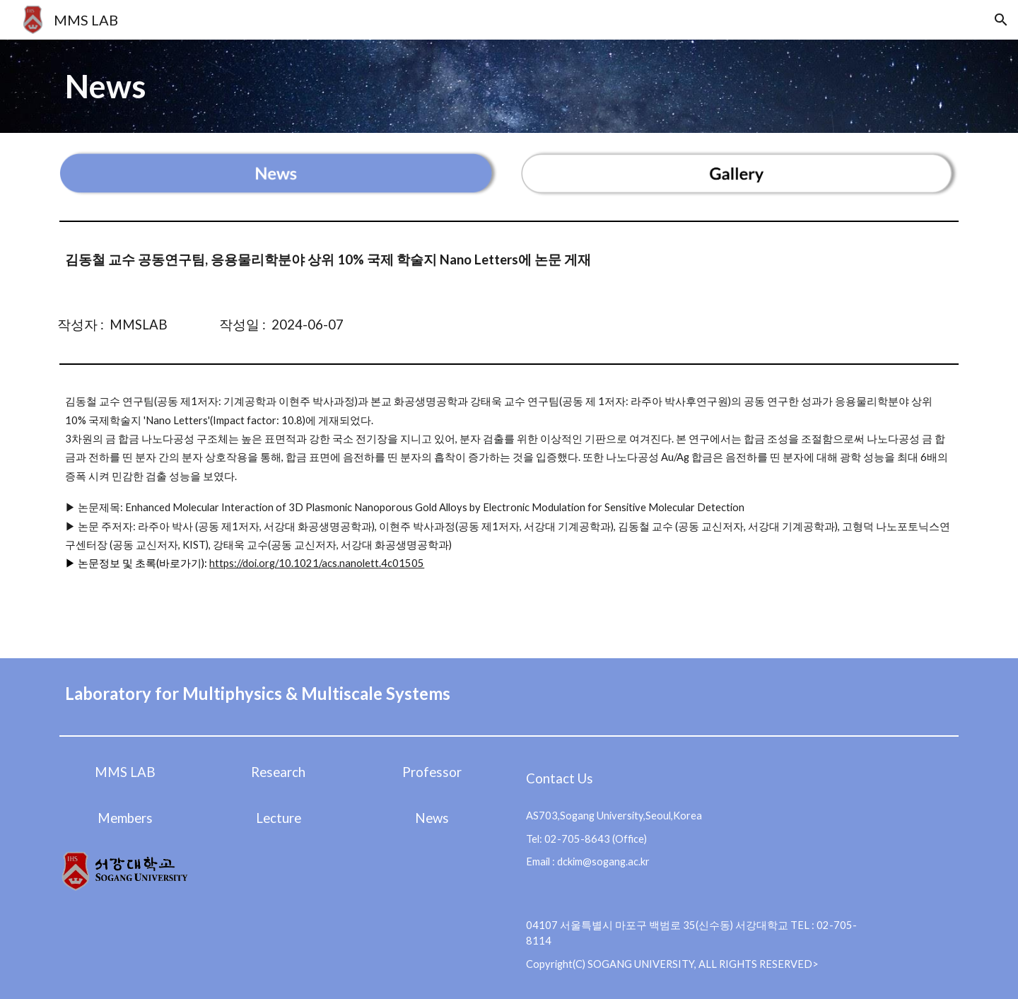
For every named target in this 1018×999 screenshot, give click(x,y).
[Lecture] (278, 818)
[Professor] (432, 772)
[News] (432, 818)
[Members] (124, 818)
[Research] (278, 772)
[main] (508, 86)
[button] (1001, 20)
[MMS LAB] (124, 772)
